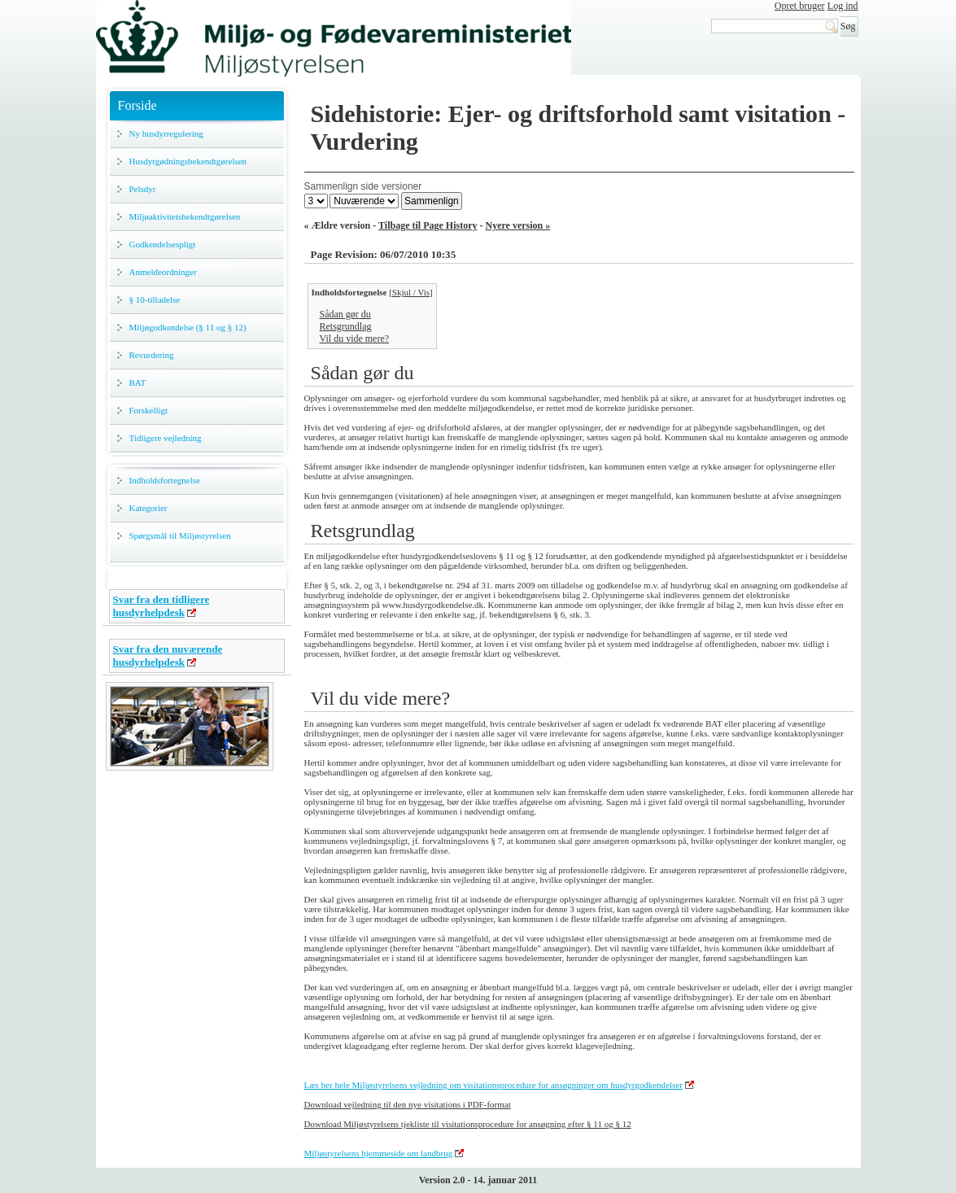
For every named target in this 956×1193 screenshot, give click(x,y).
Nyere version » (518, 225)
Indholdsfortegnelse (164, 480)
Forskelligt (148, 410)
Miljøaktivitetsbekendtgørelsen (185, 216)
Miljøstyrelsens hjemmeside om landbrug (378, 1153)
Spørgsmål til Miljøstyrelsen (180, 535)
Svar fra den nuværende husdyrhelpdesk (168, 655)
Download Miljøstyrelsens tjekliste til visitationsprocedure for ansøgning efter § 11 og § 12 (467, 1124)
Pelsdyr (142, 189)
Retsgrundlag (346, 326)
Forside (137, 105)
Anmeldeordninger (163, 272)
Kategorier (148, 508)
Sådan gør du (345, 314)
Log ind (842, 5)
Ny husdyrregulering (166, 133)
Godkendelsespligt (162, 244)
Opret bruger (800, 5)
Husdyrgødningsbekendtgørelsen (188, 161)
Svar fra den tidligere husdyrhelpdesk (161, 605)
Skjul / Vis (411, 292)
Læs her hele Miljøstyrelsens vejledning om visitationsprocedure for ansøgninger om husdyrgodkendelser (493, 1085)
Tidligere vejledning (165, 438)
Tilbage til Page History (427, 225)
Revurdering (151, 355)
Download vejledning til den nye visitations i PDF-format (407, 1104)
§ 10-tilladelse (155, 299)
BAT (137, 382)
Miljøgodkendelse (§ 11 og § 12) (188, 327)
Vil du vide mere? (355, 338)
